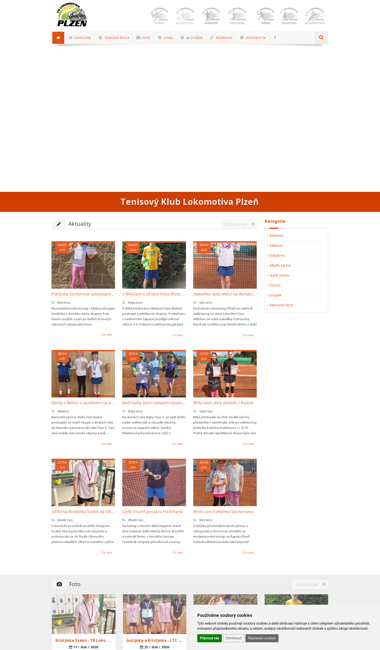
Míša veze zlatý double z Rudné (220, 402)
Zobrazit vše (240, 224)
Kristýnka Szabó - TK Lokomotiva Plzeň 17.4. (83, 640)
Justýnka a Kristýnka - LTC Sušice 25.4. (155, 640)
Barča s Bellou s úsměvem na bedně (83, 402)
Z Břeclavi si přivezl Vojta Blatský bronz (156, 294)
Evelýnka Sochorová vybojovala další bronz (90, 294)
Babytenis (276, 255)
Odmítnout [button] (234, 638)
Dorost (274, 285)
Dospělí (274, 295)
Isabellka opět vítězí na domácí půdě (225, 294)
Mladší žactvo (279, 265)
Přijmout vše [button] (209, 638)
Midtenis (275, 245)
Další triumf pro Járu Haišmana (149, 511)
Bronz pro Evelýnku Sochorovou (220, 511)
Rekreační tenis (280, 305)
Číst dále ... (105, 334)
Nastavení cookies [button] (262, 638)
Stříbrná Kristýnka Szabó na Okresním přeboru (93, 511)
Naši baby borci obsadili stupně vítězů (156, 402)
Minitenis (275, 235)
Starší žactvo (278, 275)
